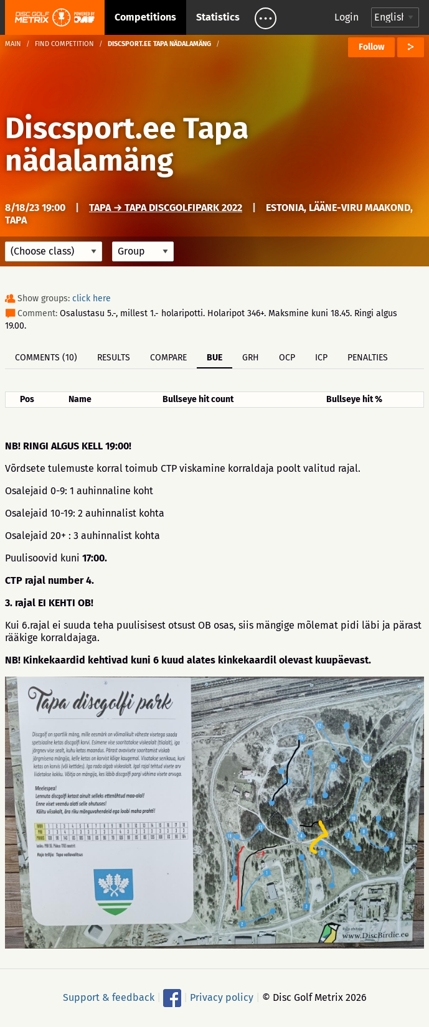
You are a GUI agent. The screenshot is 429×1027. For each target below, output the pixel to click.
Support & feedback (108, 997)
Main (13, 44)
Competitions (145, 17)
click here (91, 298)
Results (113, 357)
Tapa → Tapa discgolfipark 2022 (165, 207)
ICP (321, 357)
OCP (287, 357)
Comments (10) (46, 357)
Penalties (367, 357)
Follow (371, 47)
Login (346, 17)
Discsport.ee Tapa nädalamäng (126, 144)
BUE (214, 357)
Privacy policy (221, 997)
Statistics (218, 17)
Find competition (64, 44)
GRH (250, 357)
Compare (168, 357)
